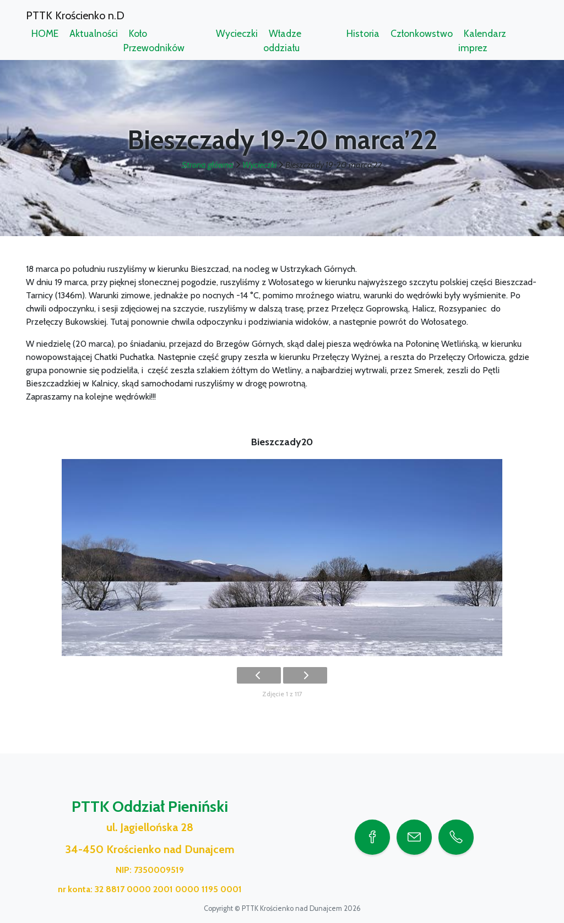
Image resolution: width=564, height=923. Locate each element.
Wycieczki (237, 33)
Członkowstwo (422, 33)
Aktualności (93, 33)
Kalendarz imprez (482, 40)
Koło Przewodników (154, 40)
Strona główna (208, 165)
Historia (362, 33)
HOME (44, 33)
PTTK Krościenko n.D (75, 15)
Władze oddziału (282, 40)
